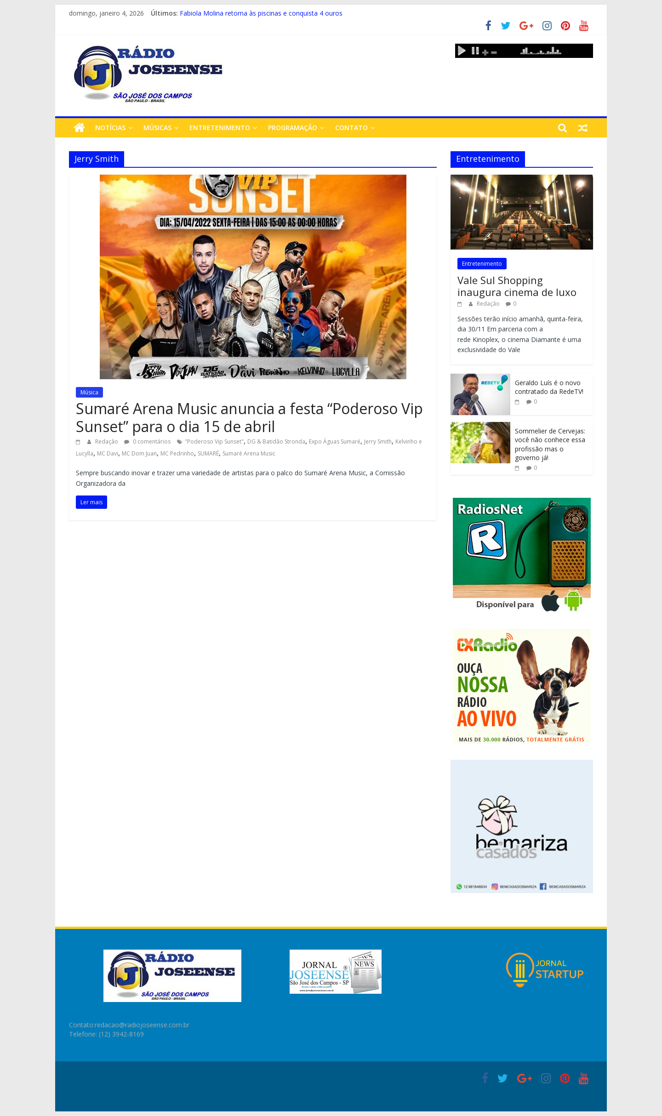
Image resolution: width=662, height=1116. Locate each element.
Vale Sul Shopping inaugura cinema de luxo (516, 286)
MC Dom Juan (139, 453)
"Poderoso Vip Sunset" (214, 441)
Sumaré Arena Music (249, 453)
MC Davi (107, 453)
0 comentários (147, 441)
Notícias (110, 127)
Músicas (157, 127)
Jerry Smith (378, 441)
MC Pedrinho (177, 453)
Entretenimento (219, 127)
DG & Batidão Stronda (276, 441)
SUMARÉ (208, 453)
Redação (107, 441)
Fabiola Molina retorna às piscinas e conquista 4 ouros (261, 13)
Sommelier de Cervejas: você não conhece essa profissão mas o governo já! (550, 444)
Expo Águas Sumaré (334, 441)
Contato (351, 127)
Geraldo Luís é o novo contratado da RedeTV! (549, 387)
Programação (292, 127)
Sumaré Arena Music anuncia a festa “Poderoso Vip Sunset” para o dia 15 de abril (249, 417)
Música (89, 392)
